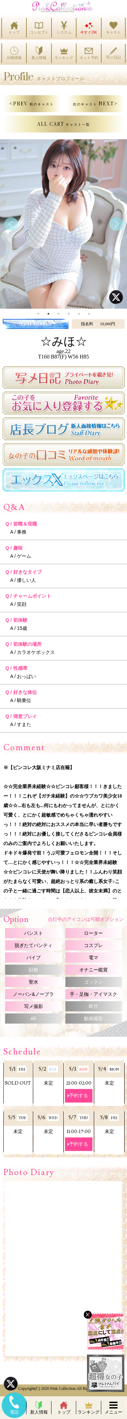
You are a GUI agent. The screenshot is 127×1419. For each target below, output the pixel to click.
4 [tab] (68, 313)
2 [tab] (48, 313)
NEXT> (95, 103)
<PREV (31, 103)
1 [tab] (38, 313)
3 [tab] (58, 313)
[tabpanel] (63, 224)
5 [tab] (79, 313)
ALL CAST (63, 124)
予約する (78, 1095)
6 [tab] (89, 313)
